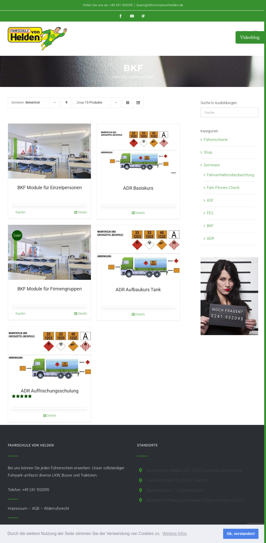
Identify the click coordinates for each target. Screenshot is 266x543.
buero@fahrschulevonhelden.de (160, 5)
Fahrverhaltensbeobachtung (230, 175)
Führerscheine (216, 139)
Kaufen (20, 213)
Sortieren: (25, 102)
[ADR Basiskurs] (138, 151)
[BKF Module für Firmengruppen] (49, 252)
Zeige (89, 102)
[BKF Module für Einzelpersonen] (49, 151)
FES (210, 213)
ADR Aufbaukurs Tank (138, 289)
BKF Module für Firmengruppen (49, 289)
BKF (210, 225)
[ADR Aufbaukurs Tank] (138, 252)
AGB (35, 508)
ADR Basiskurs (138, 188)
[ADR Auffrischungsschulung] (49, 354)
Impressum (17, 508)
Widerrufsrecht (56, 508)
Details (82, 213)
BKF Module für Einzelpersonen (49, 188)
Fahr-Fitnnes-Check (223, 187)
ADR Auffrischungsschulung (49, 390)
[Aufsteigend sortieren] (66, 102)
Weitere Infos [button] (174, 533)
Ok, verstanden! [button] (241, 534)
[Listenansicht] (138, 103)
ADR (210, 238)
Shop (208, 152)
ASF (210, 200)
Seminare (212, 165)
